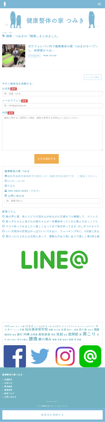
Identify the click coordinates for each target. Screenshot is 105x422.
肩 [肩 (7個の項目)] (80, 334)
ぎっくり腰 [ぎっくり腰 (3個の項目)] (20, 326)
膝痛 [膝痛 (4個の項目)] (54, 340)
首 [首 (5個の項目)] (75, 339)
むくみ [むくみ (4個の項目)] (49, 326)
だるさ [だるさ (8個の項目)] (29, 326)
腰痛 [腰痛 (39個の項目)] (33, 338)
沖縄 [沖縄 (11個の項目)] (26, 334)
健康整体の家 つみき (17, 171)
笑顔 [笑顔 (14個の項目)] (59, 334)
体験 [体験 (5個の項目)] (51, 330)
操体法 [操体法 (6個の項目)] (8, 334)
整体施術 (8, 386)
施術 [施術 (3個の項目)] (14, 335)
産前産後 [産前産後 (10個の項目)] (44, 334)
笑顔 (51, 55)
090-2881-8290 (18, 191)
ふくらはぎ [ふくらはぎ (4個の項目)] (39, 326)
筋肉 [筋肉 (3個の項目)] (65, 335)
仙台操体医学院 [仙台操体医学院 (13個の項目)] (36, 329)
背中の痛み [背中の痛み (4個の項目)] (22, 340)
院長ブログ (9, 393)
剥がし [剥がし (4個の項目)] (70, 330)
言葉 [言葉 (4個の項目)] (60, 340)
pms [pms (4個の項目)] (12, 326)
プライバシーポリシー (52, 401)
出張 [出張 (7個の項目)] (63, 329)
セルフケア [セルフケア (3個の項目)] (90, 326)
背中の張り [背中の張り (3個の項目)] (12, 340)
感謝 (55, 55)
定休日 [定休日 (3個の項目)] (90, 330)
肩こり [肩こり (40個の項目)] (89, 333)
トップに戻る (92, 77)
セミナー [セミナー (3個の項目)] (81, 326)
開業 (47, 55)
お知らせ (8, 383)
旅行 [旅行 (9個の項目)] (20, 334)
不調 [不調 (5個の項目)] (22, 330)
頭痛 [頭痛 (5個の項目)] (71, 339)
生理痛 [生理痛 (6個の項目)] (34, 334)
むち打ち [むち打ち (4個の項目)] (57, 326)
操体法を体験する (52, 414)
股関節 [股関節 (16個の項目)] (73, 334)
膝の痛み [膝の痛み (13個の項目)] (45, 339)
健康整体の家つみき (12, 374)
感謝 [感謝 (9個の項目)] (96, 329)
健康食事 (8, 390)
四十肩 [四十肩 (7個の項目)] (83, 329)
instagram (34, 56)
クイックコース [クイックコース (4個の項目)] (69, 326)
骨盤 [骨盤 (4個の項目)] (79, 340)
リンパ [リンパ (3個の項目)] (16, 330)
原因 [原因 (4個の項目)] (76, 330)
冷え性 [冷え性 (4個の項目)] (57, 330)
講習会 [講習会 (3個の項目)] (65, 340)
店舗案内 (8, 380)
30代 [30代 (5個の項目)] (7, 326)
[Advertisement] (52, 300)
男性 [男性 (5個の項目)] (53, 334)
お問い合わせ (16, 195)
